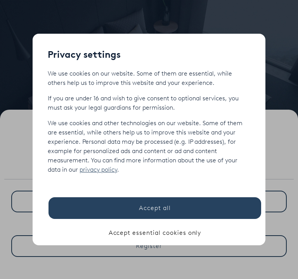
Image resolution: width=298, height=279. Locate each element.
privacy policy (98, 169)
